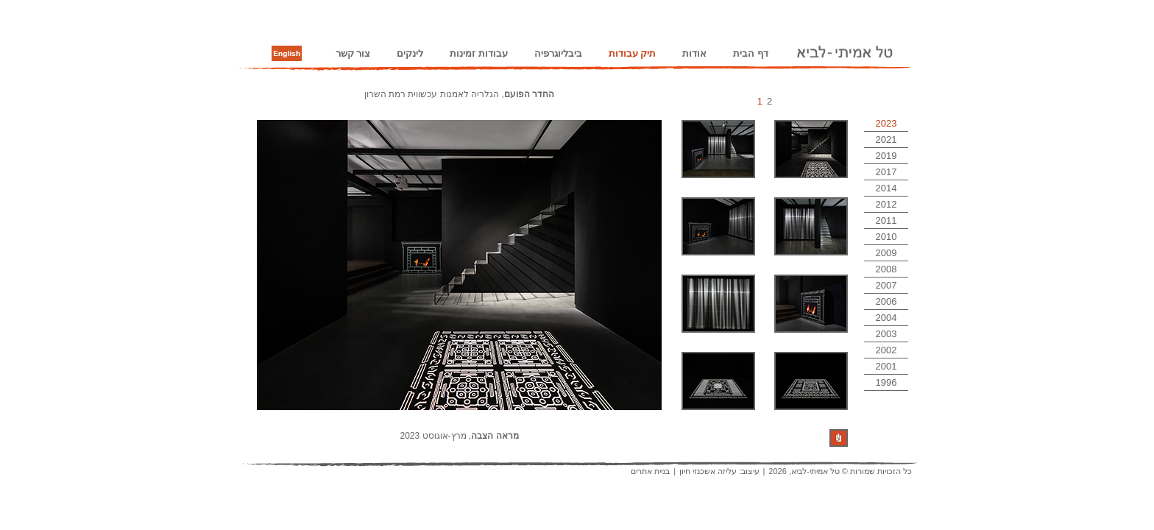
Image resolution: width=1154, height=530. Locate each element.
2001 (886, 366)
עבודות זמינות (479, 53)
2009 (886, 252)
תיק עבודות (632, 53)
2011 (886, 220)
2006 (886, 301)
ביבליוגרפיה (558, 53)
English (287, 54)
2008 (886, 269)
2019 (886, 155)
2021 (886, 139)
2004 (886, 317)
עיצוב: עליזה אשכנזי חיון (719, 471)
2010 (886, 236)
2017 (886, 171)
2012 (886, 204)
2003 (886, 333)
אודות (694, 53)
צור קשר (353, 53)
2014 (886, 188)
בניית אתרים (650, 471)
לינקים (410, 53)
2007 (886, 285)
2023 (886, 123)
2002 (886, 350)
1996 (886, 382)
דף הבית (750, 53)
